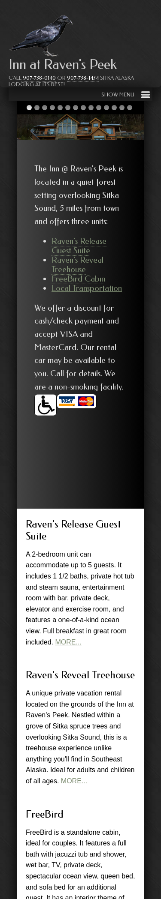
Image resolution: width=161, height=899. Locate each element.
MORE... (68, 642)
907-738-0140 (38, 78)
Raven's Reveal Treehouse (77, 264)
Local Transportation (87, 288)
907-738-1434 (83, 78)
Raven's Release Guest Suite (79, 245)
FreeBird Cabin (78, 279)
